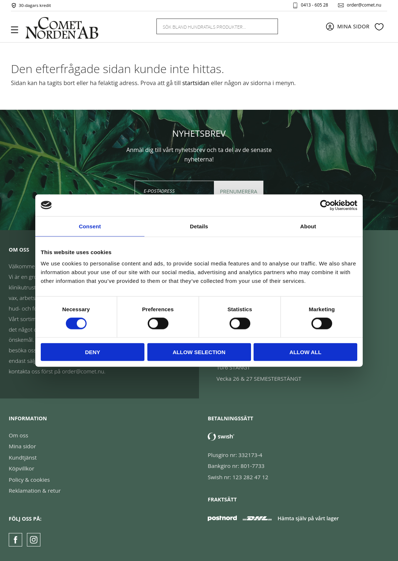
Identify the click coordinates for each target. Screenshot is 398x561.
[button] (17, 32)
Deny (92, 352)
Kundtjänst (23, 457)
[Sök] (268, 26)
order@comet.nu (364, 5)
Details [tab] (199, 226)
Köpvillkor (21, 468)
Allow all (306, 352)
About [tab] (308, 226)
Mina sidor (22, 446)
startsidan (196, 83)
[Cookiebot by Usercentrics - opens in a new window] (325, 205)
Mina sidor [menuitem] (353, 26)
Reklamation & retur (35, 490)
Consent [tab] (90, 226)
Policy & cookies (29, 479)
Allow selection (199, 352)
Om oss (18, 435)
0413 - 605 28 (314, 5)
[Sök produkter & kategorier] (208, 26)
